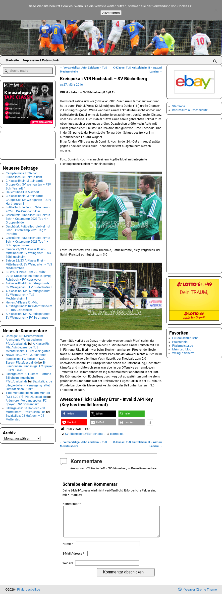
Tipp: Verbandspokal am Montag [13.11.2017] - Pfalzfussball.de (28, 393)
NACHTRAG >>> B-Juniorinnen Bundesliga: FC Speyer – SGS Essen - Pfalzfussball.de (26, 357)
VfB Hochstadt (95, 434)
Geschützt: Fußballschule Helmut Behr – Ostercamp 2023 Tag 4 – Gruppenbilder (28, 218)
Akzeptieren (111, 13)
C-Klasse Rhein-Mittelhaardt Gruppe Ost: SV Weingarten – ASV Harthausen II (28, 198)
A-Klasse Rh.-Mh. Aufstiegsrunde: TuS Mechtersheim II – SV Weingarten (28, 346)
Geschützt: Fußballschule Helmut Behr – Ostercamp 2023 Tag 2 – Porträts (28, 229)
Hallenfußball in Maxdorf (22, 191)
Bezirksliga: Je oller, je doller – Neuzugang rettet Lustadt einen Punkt (29, 384)
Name (68, 550)
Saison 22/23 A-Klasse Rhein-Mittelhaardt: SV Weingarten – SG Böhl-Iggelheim (28, 252)
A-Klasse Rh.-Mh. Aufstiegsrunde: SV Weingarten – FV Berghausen (28, 314)
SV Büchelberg (74, 434)
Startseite (12, 60)
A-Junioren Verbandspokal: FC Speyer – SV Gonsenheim (26, 401)
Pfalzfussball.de (28, 595)
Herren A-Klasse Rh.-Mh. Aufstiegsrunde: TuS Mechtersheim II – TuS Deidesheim (29, 305)
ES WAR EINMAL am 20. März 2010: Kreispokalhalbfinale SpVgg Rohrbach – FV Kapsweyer (29, 274)
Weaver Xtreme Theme (200, 595)
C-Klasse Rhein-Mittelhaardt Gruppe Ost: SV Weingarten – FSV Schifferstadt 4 (28, 183)
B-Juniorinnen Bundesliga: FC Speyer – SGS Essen (29, 365)
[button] (74, 414)
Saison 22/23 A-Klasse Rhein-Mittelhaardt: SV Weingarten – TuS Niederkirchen (29, 263)
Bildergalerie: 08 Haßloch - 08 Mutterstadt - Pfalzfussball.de (25, 408)
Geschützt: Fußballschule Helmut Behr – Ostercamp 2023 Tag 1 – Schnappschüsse (28, 240)
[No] (215, 10)
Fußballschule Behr (185, 338)
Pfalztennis (179, 342)
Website (67, 569)
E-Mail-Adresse (73, 559)
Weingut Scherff (183, 353)
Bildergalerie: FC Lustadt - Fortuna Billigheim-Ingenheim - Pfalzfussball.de (28, 376)
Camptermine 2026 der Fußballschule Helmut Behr (24, 174)
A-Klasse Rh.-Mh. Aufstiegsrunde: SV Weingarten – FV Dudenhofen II (29, 284)
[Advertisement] (28, 143)
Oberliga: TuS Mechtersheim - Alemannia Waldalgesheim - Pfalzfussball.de (25, 338)
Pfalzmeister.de (182, 345)
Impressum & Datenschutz (41, 60)
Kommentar (72, 504)
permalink (116, 434)
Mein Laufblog (181, 349)
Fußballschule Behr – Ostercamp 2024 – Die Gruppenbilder (28, 208)
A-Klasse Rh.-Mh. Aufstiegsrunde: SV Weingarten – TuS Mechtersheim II (28, 294)
